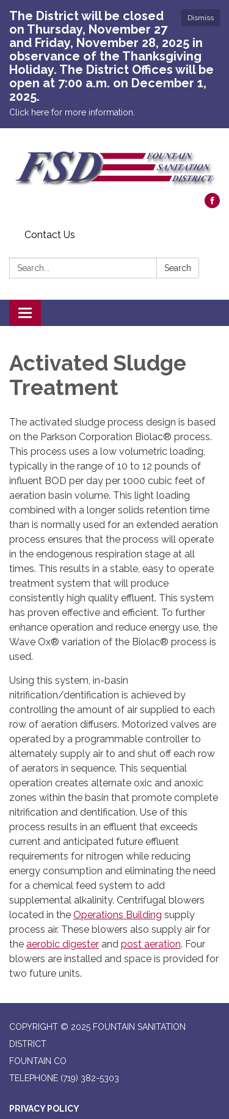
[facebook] (212, 205)
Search (177, 268)
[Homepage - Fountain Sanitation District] (114, 166)
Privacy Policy (44, 1109)
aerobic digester (62, 944)
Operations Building (117, 915)
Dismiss (200, 17)
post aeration (151, 944)
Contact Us (49, 235)
